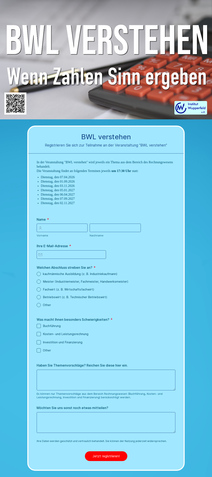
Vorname (42, 235)
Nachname (97, 235)
